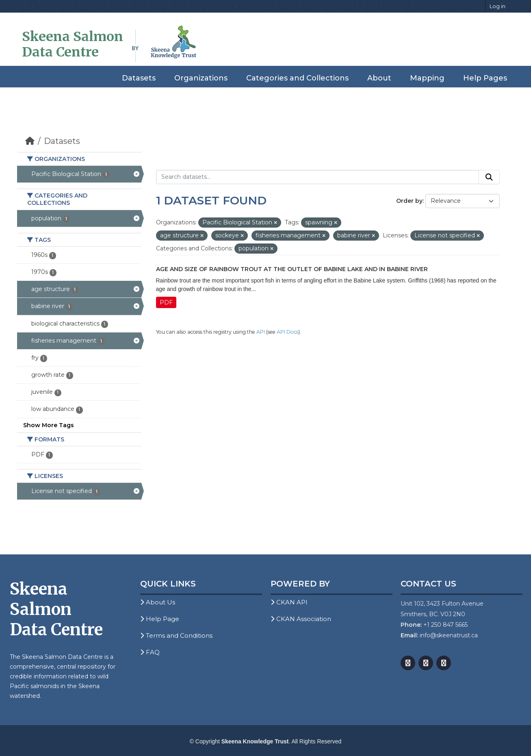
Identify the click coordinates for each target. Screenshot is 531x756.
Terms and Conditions (176, 635)
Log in (497, 6)
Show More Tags (48, 425)
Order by (409, 200)
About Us (157, 602)
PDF (166, 302)
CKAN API (289, 602)
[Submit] (489, 177)
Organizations (201, 78)
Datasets (139, 78)
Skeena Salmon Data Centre (72, 44)
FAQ (150, 652)
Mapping (427, 78)
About (379, 78)
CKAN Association (301, 619)
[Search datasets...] (317, 177)
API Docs (287, 332)
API (260, 332)
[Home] (30, 141)
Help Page (159, 619)
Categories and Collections (297, 78)
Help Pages (485, 78)
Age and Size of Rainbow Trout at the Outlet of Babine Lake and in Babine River (292, 269)
